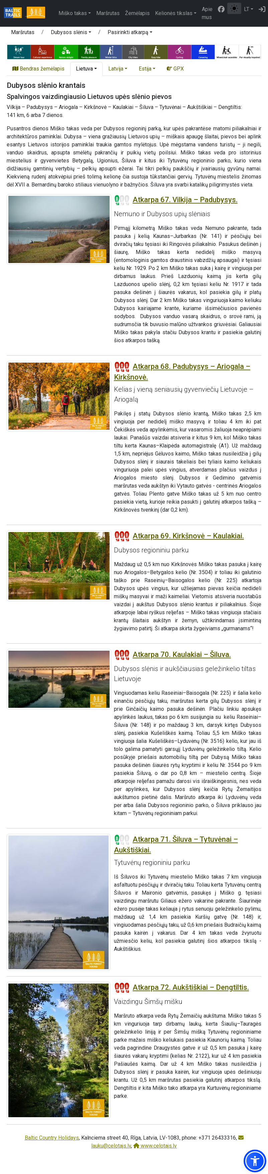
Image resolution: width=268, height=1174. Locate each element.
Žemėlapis (137, 13)
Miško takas (72, 13)
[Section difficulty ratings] (122, 200)
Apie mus (207, 13)
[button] (71, 33)
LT (246, 9)
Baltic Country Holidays (52, 1138)
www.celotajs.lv (155, 1146)
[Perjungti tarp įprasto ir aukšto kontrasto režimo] (234, 8)
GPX (175, 69)
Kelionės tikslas (173, 13)
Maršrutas (108, 13)
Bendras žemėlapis (38, 69)
